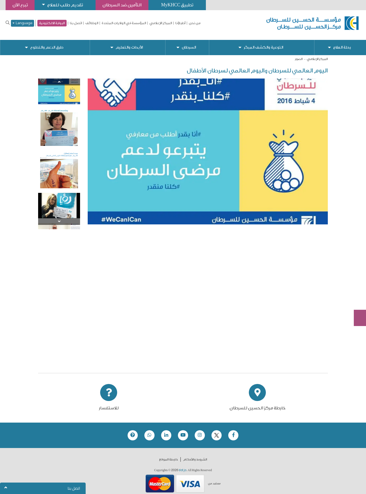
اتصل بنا (76, 23)
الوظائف (91, 23)
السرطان (189, 43)
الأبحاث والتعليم (129, 43)
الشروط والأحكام (195, 455)
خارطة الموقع (168, 455)
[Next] (59, 217)
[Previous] (59, 77)
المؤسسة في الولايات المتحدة (124, 23)
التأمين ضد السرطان (122, 5)
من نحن (195, 23)
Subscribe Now (357, 299)
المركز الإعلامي (160, 23)
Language (22, 23)
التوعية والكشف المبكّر (263, 43)
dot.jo (182, 466)
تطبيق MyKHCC (177, 5)
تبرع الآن (357, 280)
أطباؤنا (180, 23)
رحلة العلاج (342, 43)
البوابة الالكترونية (52, 23)
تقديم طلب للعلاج (65, 5)
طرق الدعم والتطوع (46, 43)
